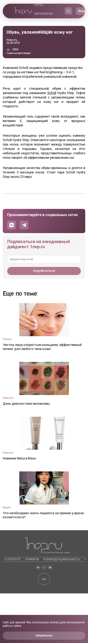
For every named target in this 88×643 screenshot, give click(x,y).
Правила (32, 559)
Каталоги (44, 31)
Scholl (51, 93)
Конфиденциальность (61, 559)
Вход (81, 11)
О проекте (13, 559)
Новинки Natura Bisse (19, 458)
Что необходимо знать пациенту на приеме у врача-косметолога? (44, 515)
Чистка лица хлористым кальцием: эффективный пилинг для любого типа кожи (42, 347)
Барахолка (42, 22)
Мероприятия (43, 13)
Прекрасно (43, 635)
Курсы (38, 4)
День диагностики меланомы (26, 403)
